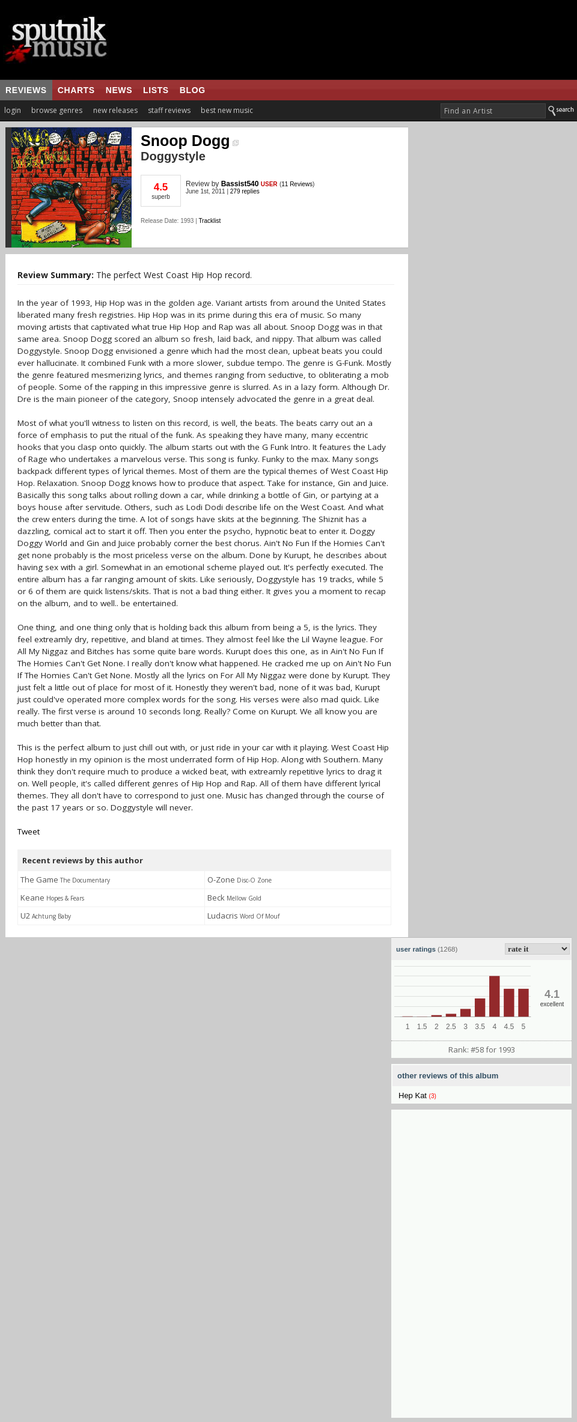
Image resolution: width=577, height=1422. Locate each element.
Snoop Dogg (190, 140)
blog (193, 90)
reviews (26, 90)
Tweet (28, 831)
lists (156, 90)
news (119, 90)
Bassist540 (240, 184)
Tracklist (209, 220)
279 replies (245, 191)
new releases (115, 110)
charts (76, 90)
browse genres (56, 110)
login (12, 110)
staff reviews (169, 110)
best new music (227, 110)
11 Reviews (297, 184)
